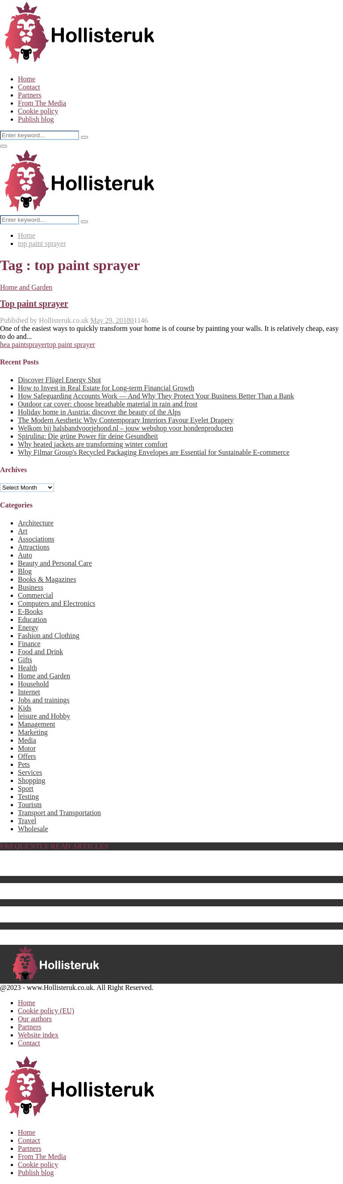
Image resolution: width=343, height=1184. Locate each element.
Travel (27, 821)
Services (30, 772)
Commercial (35, 595)
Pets (24, 764)
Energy (28, 627)
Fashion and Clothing (48, 635)
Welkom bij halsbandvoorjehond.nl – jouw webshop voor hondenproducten (125, 428)
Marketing (33, 732)
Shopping (31, 780)
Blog (25, 571)
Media (27, 740)
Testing (28, 796)
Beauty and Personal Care (55, 563)
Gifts (25, 660)
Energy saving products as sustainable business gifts (92, 910)
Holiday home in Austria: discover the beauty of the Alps (99, 412)
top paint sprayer (71, 344)
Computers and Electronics (56, 603)
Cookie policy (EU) (46, 1011)
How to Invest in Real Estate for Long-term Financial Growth (106, 388)
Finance (29, 643)
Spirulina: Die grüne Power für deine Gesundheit (88, 436)
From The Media (42, 103)
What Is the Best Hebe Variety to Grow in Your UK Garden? (104, 887)
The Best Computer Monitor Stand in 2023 (79, 933)
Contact (29, 87)
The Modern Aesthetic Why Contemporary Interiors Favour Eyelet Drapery (126, 420)
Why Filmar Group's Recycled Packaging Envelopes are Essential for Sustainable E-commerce (153, 452)
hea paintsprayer (23, 344)
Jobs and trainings (44, 700)
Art (22, 531)
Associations (36, 539)
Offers (27, 756)
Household (33, 684)
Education (32, 619)
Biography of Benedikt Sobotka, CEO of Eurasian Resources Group (115, 863)
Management (36, 724)
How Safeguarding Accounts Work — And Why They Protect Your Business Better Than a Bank (156, 396)
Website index (38, 1035)
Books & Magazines (47, 579)
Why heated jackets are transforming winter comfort (92, 444)
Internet (29, 692)
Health (27, 668)
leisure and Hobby (44, 716)
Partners (29, 95)
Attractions (34, 547)
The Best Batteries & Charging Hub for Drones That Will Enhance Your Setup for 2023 (143, 918)
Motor (27, 748)
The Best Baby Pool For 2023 (60, 871)
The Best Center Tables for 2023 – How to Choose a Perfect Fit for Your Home (131, 895)
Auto (25, 555)
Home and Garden (26, 287)
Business (30, 587)
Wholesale (33, 829)
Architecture (36, 523)
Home (26, 79)
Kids (24, 708)
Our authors (35, 1019)
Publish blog (36, 119)
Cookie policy (38, 111)
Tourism (30, 804)
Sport (25, 788)
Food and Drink (40, 651)
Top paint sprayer (34, 304)
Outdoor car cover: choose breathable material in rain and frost (107, 404)
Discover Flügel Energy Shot (59, 380)
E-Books (30, 611)
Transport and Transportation (59, 812)
